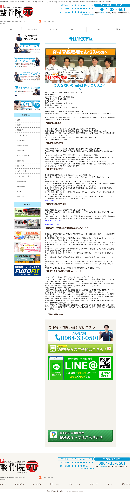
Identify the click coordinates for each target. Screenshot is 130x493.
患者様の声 (94, 484)
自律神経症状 (21, 181)
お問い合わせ (119, 29)
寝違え (19, 125)
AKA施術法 (21, 186)
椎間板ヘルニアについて (54, 220)
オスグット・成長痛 (24, 176)
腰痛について (49, 201)
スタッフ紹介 (54, 29)
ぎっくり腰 (20, 140)
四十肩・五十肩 (22, 135)
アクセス (97, 29)
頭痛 (18, 120)
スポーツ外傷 (21, 171)
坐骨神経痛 (20, 150)
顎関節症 (20, 130)
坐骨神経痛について (52, 224)
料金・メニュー (75, 29)
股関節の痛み (21, 161)
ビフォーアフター (75, 484)
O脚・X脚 (20, 166)
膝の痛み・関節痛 (23, 156)
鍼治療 (19, 191)
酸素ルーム (20, 197)
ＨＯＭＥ (11, 29)
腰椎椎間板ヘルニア (24, 145)
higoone (81, 491)
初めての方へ (32, 29)
